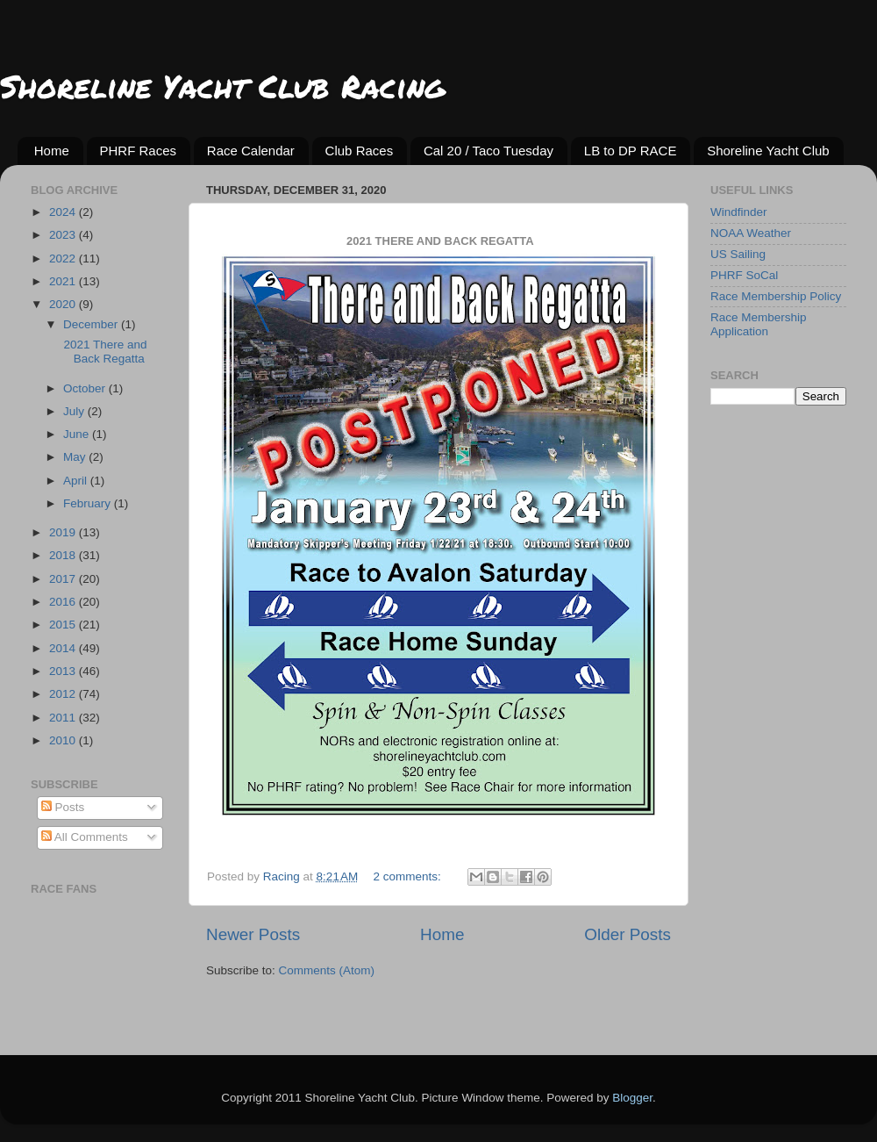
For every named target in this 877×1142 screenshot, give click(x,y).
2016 (64, 601)
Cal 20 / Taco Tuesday (488, 150)
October (86, 388)
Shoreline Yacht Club (768, 150)
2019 (64, 532)
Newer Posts (253, 934)
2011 (64, 717)
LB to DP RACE (630, 150)
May (76, 456)
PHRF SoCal (744, 275)
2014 (64, 648)
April (76, 480)
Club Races (359, 150)
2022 (64, 258)
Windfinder (738, 212)
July (75, 411)
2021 (64, 281)
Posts (63, 807)
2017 (64, 578)
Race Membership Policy (775, 296)
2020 (64, 304)
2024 (64, 212)
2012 (64, 693)
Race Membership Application (758, 324)
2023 (64, 234)
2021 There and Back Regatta (104, 351)
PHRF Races (138, 150)
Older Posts (627, 934)
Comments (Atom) (327, 970)
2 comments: (409, 876)
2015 (64, 624)
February (88, 503)
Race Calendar (251, 150)
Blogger (632, 1097)
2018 (64, 555)
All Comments (84, 837)
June (77, 434)
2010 (64, 740)
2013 (64, 671)
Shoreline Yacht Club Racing (222, 85)
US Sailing (738, 254)
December (92, 324)
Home (51, 150)
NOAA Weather (750, 233)
